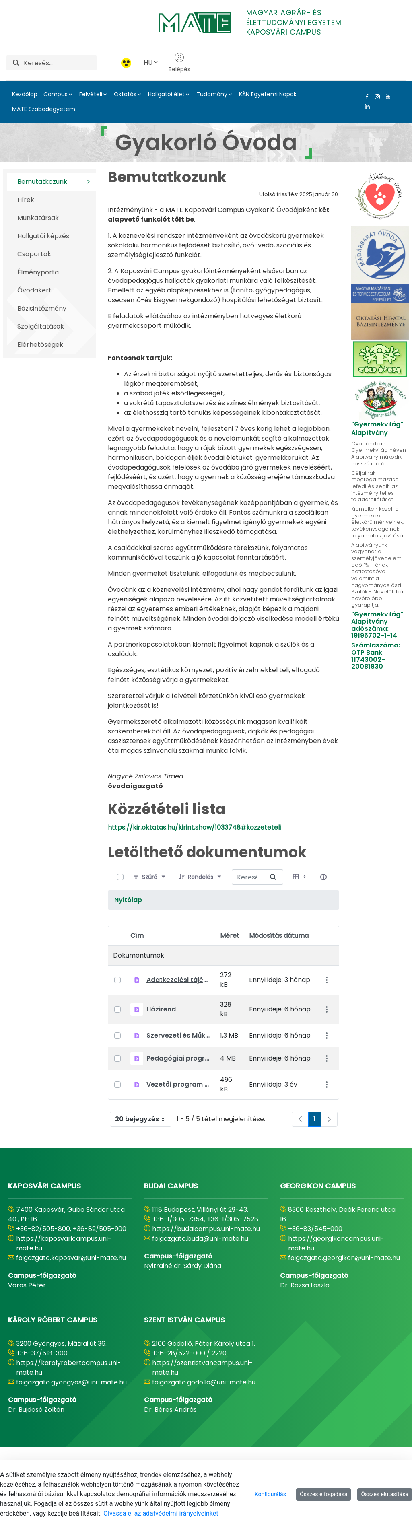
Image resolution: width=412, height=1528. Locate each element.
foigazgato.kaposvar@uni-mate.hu (71, 1257)
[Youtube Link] (386, 96)
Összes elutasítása (384, 1494)
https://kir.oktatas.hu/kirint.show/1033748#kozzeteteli (194, 827)
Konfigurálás (270, 1494)
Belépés (179, 62)
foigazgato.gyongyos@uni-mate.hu (71, 1382)
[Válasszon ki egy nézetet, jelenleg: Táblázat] (300, 877)
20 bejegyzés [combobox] (143, 1119)
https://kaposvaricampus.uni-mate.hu (63, 1243)
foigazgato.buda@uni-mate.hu (200, 1238)
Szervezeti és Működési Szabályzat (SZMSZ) (178, 1035)
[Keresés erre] (273, 877)
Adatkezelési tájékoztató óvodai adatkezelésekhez (178, 979)
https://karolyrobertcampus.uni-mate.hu (68, 1367)
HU (151, 62)
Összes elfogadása (324, 1494)
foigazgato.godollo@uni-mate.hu (203, 1382)
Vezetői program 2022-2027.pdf (178, 1084)
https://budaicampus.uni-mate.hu (206, 1229)
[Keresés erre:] (248, 877)
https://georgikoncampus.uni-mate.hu (336, 1243)
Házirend (161, 1009)
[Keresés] (60, 62)
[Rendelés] (200, 877)
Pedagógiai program (178, 1058)
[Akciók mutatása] (326, 980)
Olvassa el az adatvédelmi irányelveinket (160, 1513)
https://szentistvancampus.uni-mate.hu (202, 1367)
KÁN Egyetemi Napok (268, 94)
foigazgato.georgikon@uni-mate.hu (344, 1257)
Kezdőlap (24, 94)
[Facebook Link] (365, 96)
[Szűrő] (149, 877)
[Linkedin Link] (365, 106)
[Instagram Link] (375, 96)
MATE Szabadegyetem (43, 109)
